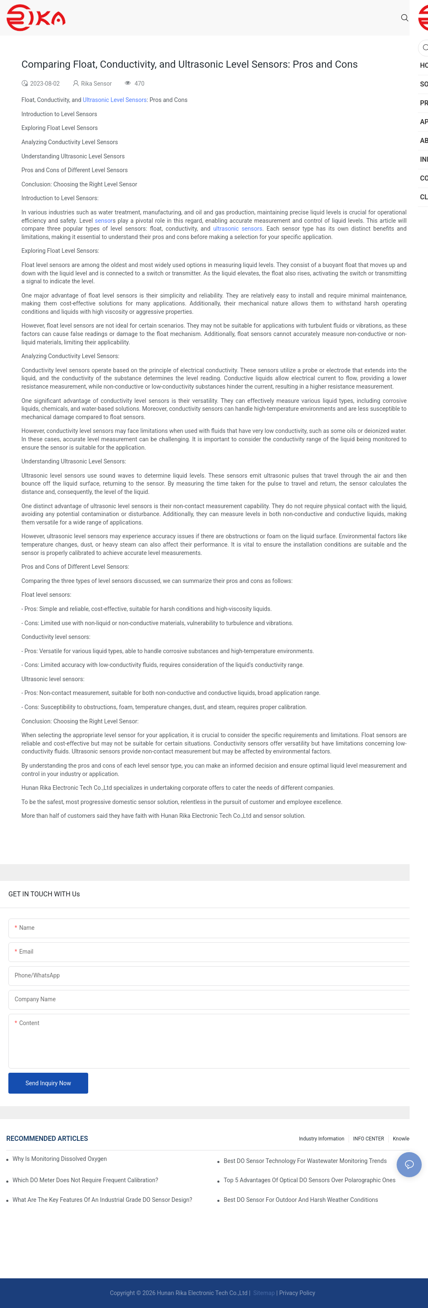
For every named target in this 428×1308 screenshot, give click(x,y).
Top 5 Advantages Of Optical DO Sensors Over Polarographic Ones (309, 1180)
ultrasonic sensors (237, 228)
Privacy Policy (297, 1293)
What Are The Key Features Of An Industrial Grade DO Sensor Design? (102, 1199)
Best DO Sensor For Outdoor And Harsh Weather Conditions (301, 1199)
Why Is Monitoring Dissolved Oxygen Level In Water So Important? (60, 1158)
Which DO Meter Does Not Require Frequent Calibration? (85, 1180)
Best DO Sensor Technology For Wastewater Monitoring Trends (305, 1161)
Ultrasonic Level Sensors (115, 100)
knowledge (405, 1139)
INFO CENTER (368, 1139)
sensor (103, 220)
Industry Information (321, 1139)
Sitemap (263, 1293)
